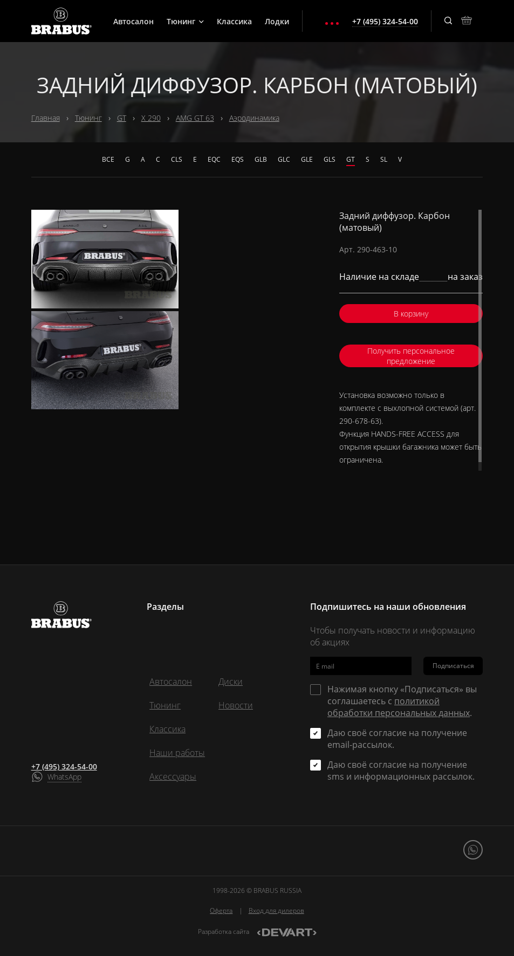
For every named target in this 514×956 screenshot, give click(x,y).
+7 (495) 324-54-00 (64, 766)
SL (383, 159)
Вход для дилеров (276, 910)
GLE (307, 159)
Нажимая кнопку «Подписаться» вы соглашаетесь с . (402, 701)
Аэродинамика (254, 118)
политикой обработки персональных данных (398, 707)
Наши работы (177, 753)
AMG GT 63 (195, 118)
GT (121, 118)
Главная (45, 118)
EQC (214, 159)
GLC (284, 159)
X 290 (151, 118)
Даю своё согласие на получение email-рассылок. (397, 739)
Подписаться (453, 665)
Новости (235, 705)
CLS (176, 159)
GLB (261, 159)
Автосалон (133, 21)
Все (108, 159)
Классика (234, 21)
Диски (230, 681)
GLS (329, 159)
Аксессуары (172, 776)
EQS (237, 159)
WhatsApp (64, 777)
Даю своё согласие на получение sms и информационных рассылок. (401, 770)
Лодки (277, 21)
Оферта (221, 910)
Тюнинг (185, 21)
